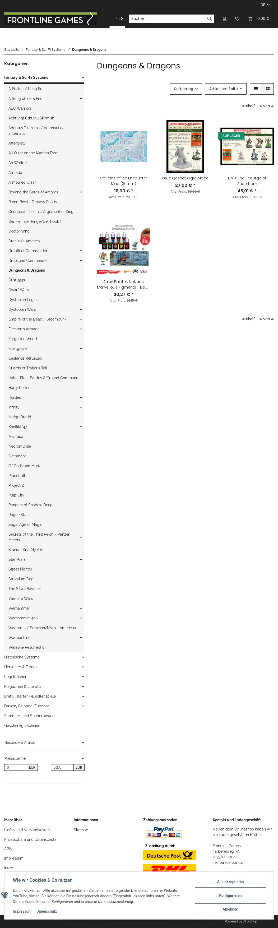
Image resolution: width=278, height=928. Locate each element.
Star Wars (17, 559)
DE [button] (263, 4)
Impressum (14, 858)
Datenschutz (46, 912)
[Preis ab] (15, 767)
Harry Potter (19, 388)
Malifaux (15, 436)
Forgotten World (22, 339)
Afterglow (16, 143)
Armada (15, 172)
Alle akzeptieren (230, 882)
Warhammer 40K (23, 618)
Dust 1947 (16, 280)
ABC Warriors (19, 108)
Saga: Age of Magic (25, 524)
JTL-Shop (250, 921)
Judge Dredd (19, 417)
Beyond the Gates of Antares (33, 192)
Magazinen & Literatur (23, 686)
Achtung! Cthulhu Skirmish (31, 118)
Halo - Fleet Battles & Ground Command (43, 378)
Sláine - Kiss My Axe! (26, 549)
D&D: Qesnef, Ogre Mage (185, 178)
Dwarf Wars (18, 290)
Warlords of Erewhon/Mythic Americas (42, 628)
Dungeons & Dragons (26, 270)
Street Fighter (20, 569)
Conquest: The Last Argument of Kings (41, 212)
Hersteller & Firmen (21, 667)
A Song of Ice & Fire (25, 98)
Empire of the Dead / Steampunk (37, 319)
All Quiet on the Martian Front (33, 153)
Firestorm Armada (24, 329)
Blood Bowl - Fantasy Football (34, 202)
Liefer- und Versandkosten (27, 830)
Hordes (14, 397)
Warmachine (19, 637)
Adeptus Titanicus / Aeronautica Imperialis (36, 131)
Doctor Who (18, 231)
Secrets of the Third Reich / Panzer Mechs (39, 537)
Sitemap (81, 830)
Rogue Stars (19, 515)
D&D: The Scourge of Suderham (247, 180)
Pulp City (16, 495)
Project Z (16, 485)
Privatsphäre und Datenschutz (30, 839)
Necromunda (19, 446)
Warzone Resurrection (27, 647)
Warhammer (19, 608)
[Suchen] (167, 18)
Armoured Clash (22, 182)
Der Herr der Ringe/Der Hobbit (35, 221)
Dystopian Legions (24, 300)
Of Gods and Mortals (26, 466)
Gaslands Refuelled (25, 358)
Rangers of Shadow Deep (30, 505)
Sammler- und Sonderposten (29, 716)
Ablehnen (230, 909)
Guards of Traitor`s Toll (27, 368)
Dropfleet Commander (27, 251)
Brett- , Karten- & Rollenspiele (30, 696)
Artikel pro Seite (223, 88)
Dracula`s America (24, 241)
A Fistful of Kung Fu (25, 89)
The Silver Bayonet (24, 589)
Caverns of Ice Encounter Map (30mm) (123, 180)
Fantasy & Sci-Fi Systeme (26, 77)
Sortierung (183, 88)
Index (8, 867)
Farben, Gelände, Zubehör (26, 706)
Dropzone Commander (28, 260)
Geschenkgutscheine (22, 725)
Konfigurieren (230, 895)
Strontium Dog (21, 579)
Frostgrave (17, 348)
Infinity (14, 407)
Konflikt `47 (17, 427)
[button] (224, 19)
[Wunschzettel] (237, 19)
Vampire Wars (20, 598)
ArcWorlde (17, 163)
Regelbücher (15, 677)
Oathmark (17, 456)
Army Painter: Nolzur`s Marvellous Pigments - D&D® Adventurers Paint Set (123, 284)
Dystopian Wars (22, 309)
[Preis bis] (62, 767)
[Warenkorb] (259, 19)
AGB (8, 849)
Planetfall (16, 476)
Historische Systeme (22, 657)
